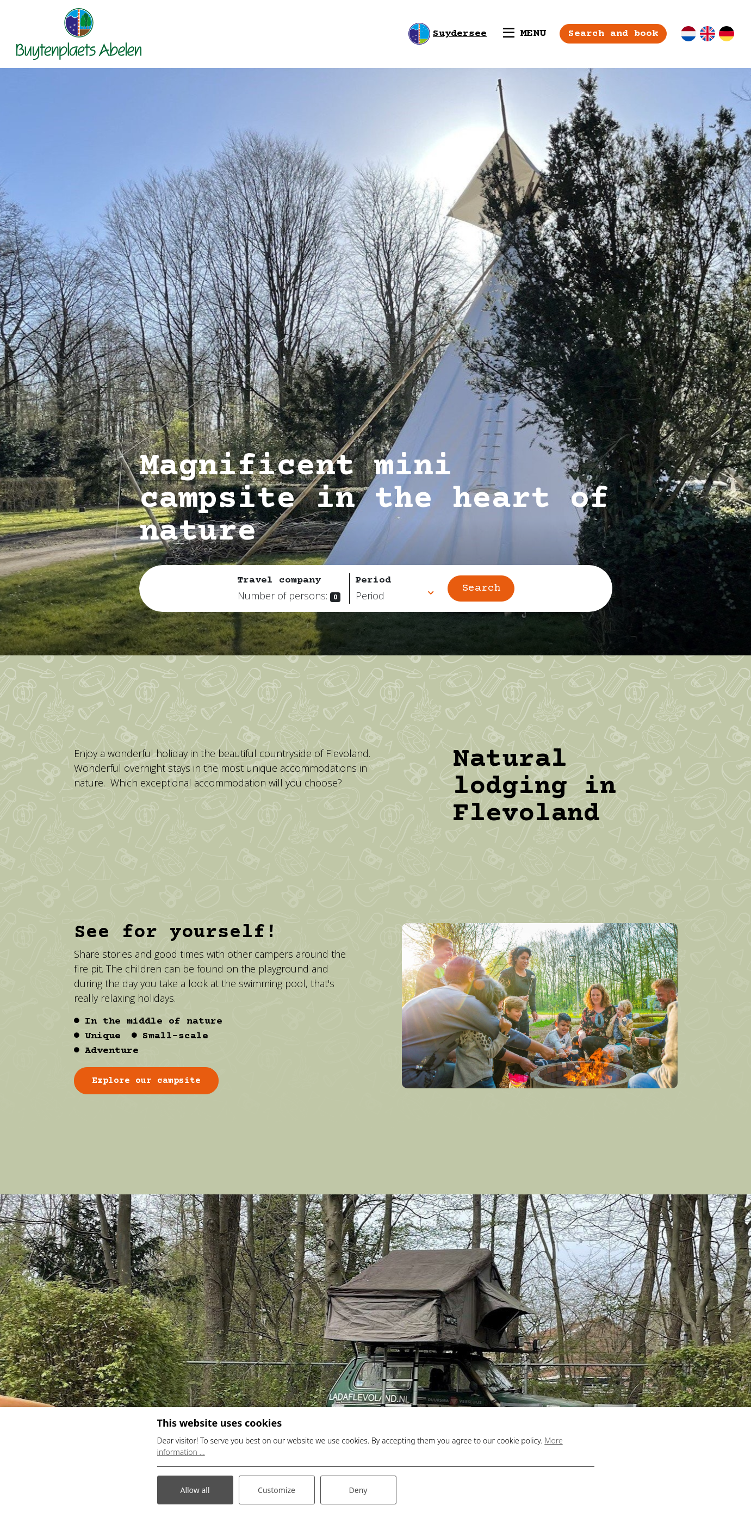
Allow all (194, 1490)
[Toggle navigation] (524, 33)
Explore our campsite (146, 1081)
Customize (276, 1490)
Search (481, 588)
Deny (358, 1490)
